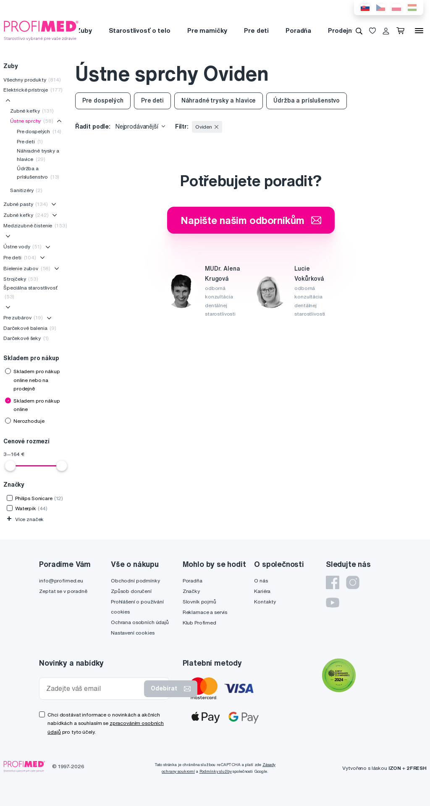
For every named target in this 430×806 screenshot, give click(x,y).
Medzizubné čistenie (35, 225)
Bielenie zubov (26, 268)
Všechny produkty (32, 79)
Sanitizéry (26, 190)
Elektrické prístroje (33, 89)
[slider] (10, 465)
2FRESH (416, 768)
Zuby (84, 30)
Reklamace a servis (205, 612)
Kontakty (265, 601)
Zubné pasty (25, 204)
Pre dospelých (39, 131)
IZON (394, 768)
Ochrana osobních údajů (140, 622)
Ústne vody (22, 246)
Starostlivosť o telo (139, 30)
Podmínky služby (215, 771)
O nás (260, 580)
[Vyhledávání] (359, 30)
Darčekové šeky (26, 338)
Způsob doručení (131, 591)
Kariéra (262, 591)
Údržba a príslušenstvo (38, 172)
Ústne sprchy (31, 121)
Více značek (25, 519)
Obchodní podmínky (135, 580)
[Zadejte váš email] (93, 689)
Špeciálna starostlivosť (30, 292)
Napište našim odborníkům (251, 220)
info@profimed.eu (61, 580)
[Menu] (419, 31)
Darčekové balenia (29, 328)
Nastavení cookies (133, 632)
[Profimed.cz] (41, 30)
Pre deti (256, 30)
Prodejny (341, 30)
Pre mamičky (207, 30)
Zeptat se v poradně (63, 591)
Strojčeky (20, 279)
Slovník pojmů (199, 601)
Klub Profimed (199, 622)
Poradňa (298, 30)
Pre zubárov (23, 317)
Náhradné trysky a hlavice (38, 155)
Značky (191, 591)
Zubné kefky (32, 110)
